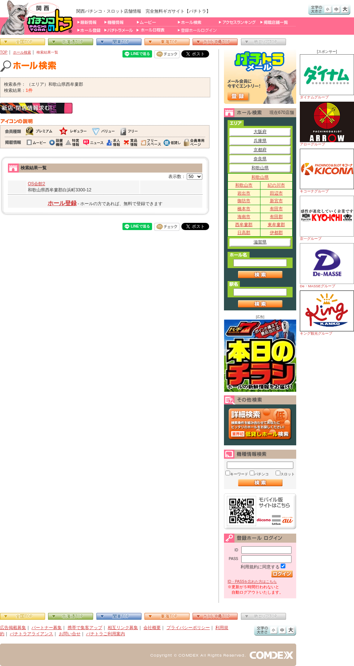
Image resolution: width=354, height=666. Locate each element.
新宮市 (276, 200)
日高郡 (243, 232)
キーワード (239, 474)
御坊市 (243, 200)
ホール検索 (22, 52)
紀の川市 (276, 185)
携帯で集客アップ (85, 627)
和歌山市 (243, 185)
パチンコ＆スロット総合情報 (38, 17)
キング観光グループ (327, 312)
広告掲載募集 (13, 627)
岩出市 (243, 193)
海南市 (243, 216)
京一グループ (327, 218)
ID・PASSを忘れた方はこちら (252, 582)
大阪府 (260, 131)
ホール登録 (62, 203)
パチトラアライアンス (31, 633)
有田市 (276, 208)
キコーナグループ (327, 171)
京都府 (260, 149)
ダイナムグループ (327, 76)
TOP (4, 52)
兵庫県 (260, 140)
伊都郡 (276, 232)
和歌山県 (260, 167)
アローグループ (327, 124)
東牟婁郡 (276, 224)
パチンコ (261, 474)
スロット (287, 474)
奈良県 (260, 158)
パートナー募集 (46, 627)
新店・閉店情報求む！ (36, 108)
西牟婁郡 (243, 224)
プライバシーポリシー (188, 627)
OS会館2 (36, 183)
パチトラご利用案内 (105, 633)
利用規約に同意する (260, 566)
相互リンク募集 (123, 627)
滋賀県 (260, 242)
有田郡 (276, 216)
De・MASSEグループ (327, 265)
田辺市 (276, 193)
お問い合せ (70, 633)
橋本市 (243, 208)
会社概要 (152, 627)
